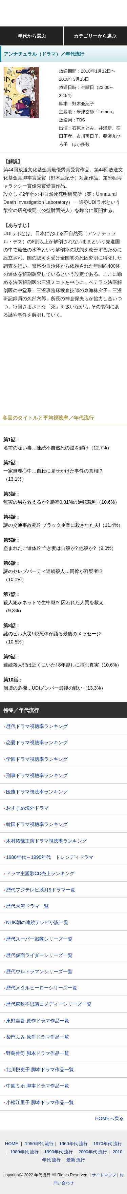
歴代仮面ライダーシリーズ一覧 (38, 955)
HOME (11, 1143)
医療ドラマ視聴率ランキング (36, 791)
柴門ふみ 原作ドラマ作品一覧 (36, 1037)
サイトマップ (104, 1175)
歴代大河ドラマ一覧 (26, 906)
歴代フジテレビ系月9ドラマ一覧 (39, 889)
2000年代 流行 (93, 1151)
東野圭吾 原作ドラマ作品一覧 (36, 1020)
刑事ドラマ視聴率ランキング (36, 775)
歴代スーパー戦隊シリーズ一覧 (38, 939)
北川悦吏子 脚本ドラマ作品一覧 (39, 1069)
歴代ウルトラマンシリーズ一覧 (38, 971)
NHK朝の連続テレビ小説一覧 (36, 922)
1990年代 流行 (58, 1151)
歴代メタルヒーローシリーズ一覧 (40, 987)
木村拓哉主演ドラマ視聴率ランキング (45, 841)
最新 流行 (75, 1159)
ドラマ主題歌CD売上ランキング (39, 873)
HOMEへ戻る (109, 1118)
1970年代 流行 (107, 1143)
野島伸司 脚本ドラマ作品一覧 (36, 1053)
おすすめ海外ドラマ (26, 808)
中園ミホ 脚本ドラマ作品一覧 (36, 1086)
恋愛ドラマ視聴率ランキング (36, 742)
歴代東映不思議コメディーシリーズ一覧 (47, 1004)
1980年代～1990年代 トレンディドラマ (48, 857)
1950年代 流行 (39, 1143)
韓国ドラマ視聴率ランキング (36, 824)
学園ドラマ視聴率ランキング (36, 759)
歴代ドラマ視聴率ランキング (36, 726)
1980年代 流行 (24, 1151)
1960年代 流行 (73, 1143)
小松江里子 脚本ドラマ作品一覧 (39, 1102)
